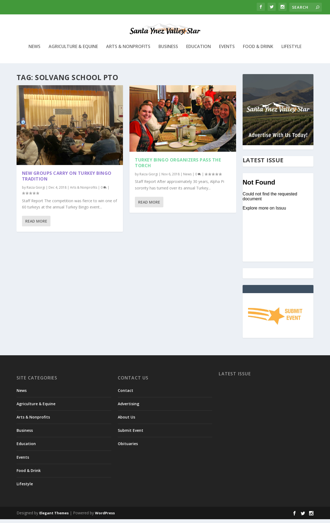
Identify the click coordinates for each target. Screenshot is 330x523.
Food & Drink (258, 50)
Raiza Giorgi (36, 191)
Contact (125, 394)
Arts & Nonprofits (128, 50)
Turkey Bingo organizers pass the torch (178, 166)
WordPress (105, 516)
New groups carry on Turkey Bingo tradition (67, 180)
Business (168, 50)
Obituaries (128, 447)
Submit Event (130, 434)
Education (198, 50)
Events (227, 50)
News (34, 50)
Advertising (128, 407)
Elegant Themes (54, 516)
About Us (126, 420)
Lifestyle (291, 50)
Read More (36, 224)
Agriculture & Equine (73, 50)
